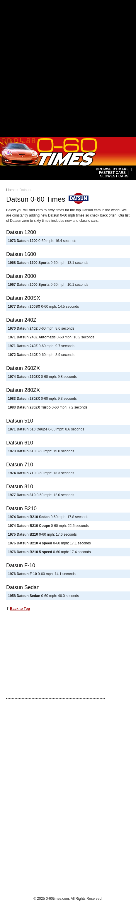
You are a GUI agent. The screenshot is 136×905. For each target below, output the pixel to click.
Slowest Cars (114, 176)
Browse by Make (112, 169)
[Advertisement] (68, 68)
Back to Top (20, 609)
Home (11, 190)
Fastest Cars (112, 173)
